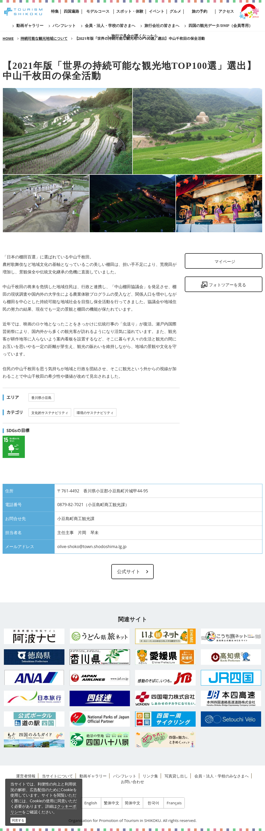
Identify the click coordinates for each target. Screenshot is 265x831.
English (90, 802)
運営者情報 (25, 775)
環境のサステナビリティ (95, 412)
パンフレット (124, 775)
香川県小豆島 (41, 397)
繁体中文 (111, 802)
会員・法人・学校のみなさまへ (221, 775)
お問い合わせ (132, 781)
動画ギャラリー (93, 775)
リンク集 (150, 775)
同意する (18, 820)
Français (174, 802)
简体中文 (132, 802)
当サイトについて (57, 775)
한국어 (153, 802)
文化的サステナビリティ (49, 412)
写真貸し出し (176, 775)
